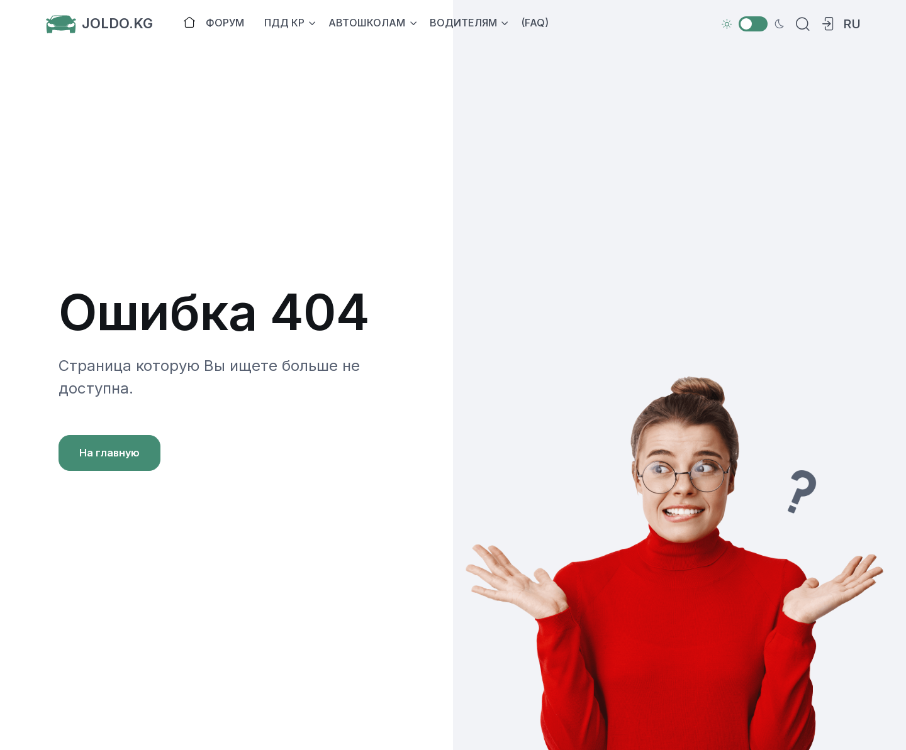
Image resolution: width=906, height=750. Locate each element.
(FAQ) (535, 22)
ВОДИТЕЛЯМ (463, 22)
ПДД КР (284, 22)
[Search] (800, 23)
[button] (825, 23)
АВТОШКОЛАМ (366, 22)
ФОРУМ (225, 22)
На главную (109, 452)
